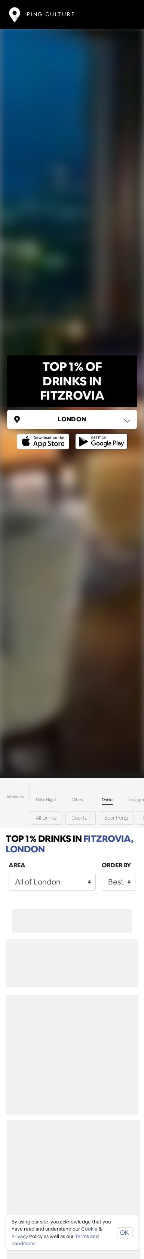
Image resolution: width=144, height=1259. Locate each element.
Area (17, 865)
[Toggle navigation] (124, 14)
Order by (116, 865)
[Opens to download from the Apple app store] (44, 436)
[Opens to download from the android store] (100, 436)
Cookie (89, 1229)
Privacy (20, 1236)
